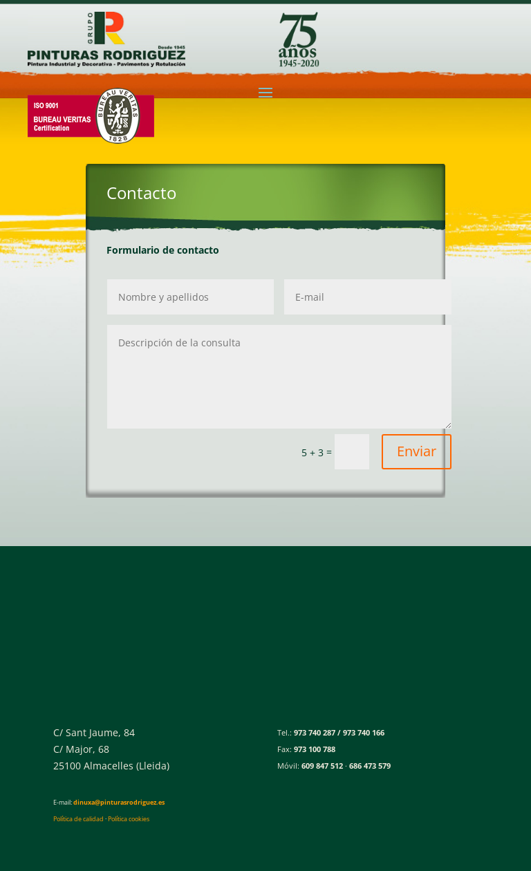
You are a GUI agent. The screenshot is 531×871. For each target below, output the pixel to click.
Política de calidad (78, 818)
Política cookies (128, 818)
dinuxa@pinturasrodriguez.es (119, 802)
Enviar (416, 451)
